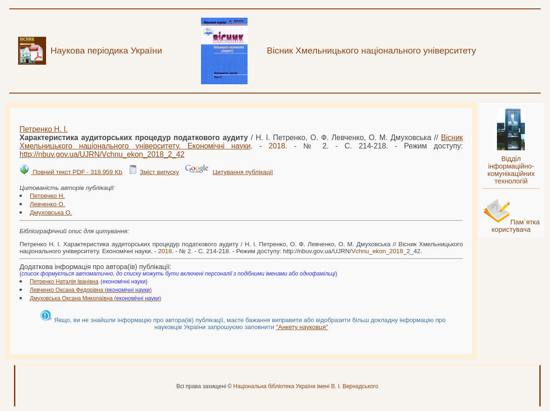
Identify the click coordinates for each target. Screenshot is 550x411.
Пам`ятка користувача (515, 225)
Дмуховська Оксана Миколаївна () (95, 298)
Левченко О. (47, 204)
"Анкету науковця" (302, 326)
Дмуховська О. (51, 212)
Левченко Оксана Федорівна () (91, 290)
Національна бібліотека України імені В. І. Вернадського (305, 386)
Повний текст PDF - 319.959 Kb (76, 171)
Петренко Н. (47, 195)
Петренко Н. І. (44, 129)
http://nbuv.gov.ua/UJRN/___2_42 (102, 154)
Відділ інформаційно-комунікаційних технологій (511, 170)
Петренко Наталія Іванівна (64, 281)
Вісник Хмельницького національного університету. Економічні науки (241, 142)
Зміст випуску (159, 171)
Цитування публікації (243, 171)
